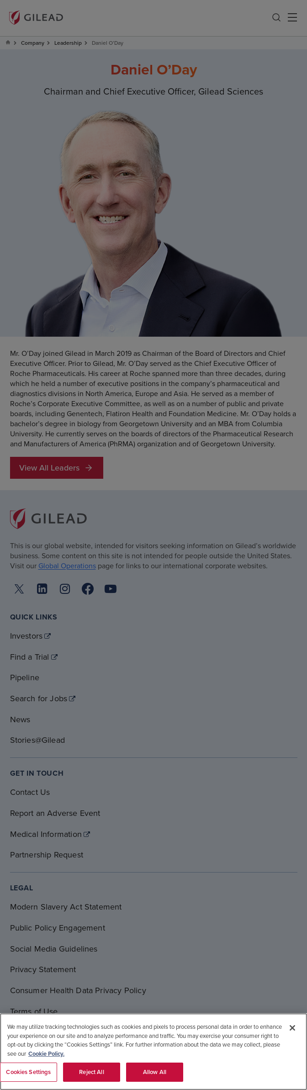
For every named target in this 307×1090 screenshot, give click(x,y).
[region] (153, 1051)
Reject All (91, 1072)
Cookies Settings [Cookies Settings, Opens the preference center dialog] (28, 1072)
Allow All (154, 1072)
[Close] (292, 1028)
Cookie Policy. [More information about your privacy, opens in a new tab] (46, 1053)
